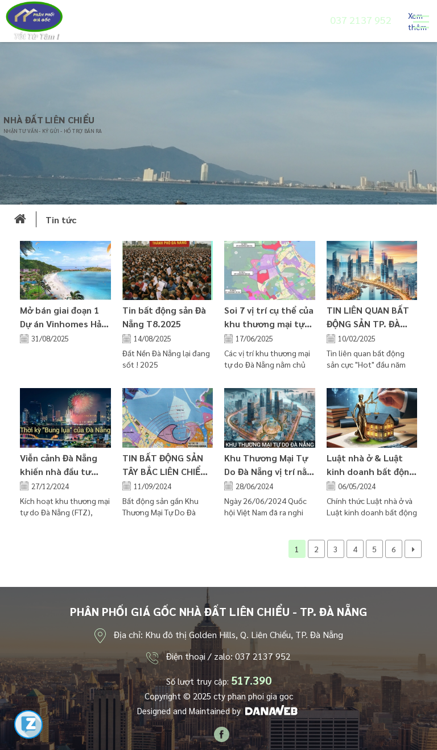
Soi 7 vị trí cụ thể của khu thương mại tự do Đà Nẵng (269, 323)
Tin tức (61, 220)
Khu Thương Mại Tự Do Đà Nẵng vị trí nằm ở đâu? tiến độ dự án (269, 471)
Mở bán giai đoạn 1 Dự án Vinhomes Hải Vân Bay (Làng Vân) (62, 323)
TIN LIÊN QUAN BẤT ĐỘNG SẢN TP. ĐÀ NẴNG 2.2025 (368, 323)
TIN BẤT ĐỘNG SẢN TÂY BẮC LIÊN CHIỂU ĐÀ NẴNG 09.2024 (164, 471)
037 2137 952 (360, 19)
